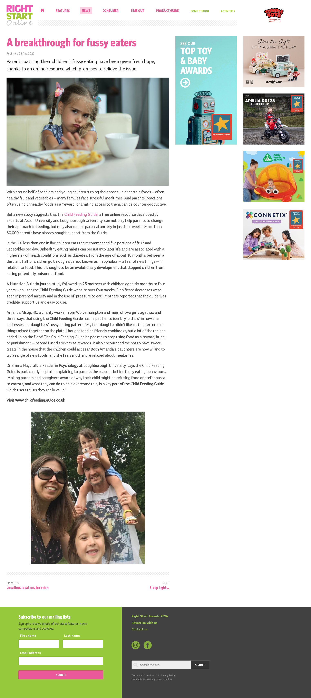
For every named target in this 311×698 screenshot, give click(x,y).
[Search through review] (161, 664)
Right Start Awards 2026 (150, 616)
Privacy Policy (168, 675)
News (86, 10)
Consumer (110, 10)
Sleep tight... (159, 587)
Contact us (140, 629)
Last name (72, 636)
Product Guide (167, 10)
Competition (200, 11)
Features (63, 10)
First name (28, 636)
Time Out (137, 10)
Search (200, 665)
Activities (228, 11)
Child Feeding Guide (81, 215)
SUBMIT (61, 675)
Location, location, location (27, 587)
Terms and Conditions (144, 675)
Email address (30, 653)
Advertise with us (144, 623)
